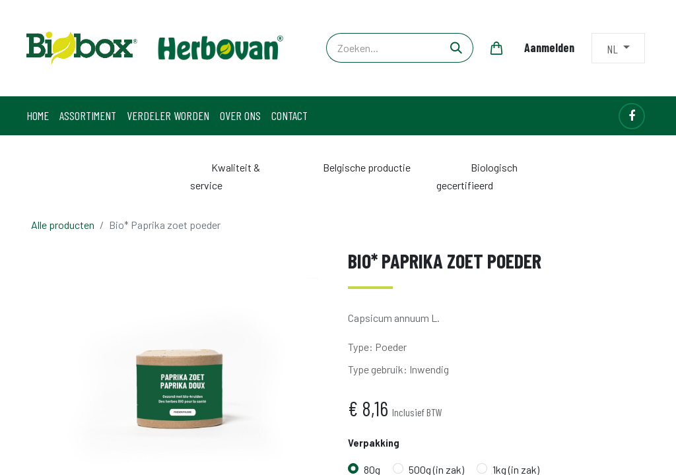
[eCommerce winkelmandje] (496, 48)
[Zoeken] (456, 48)
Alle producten (62, 224)
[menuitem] (37, 116)
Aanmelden (549, 47)
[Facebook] (632, 116)
